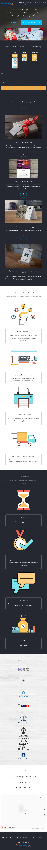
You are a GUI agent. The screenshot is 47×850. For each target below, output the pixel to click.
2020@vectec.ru (24, 782)
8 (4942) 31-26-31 (24, 788)
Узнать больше (12, 22)
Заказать (23, 88)
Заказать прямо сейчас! (31, 22)
